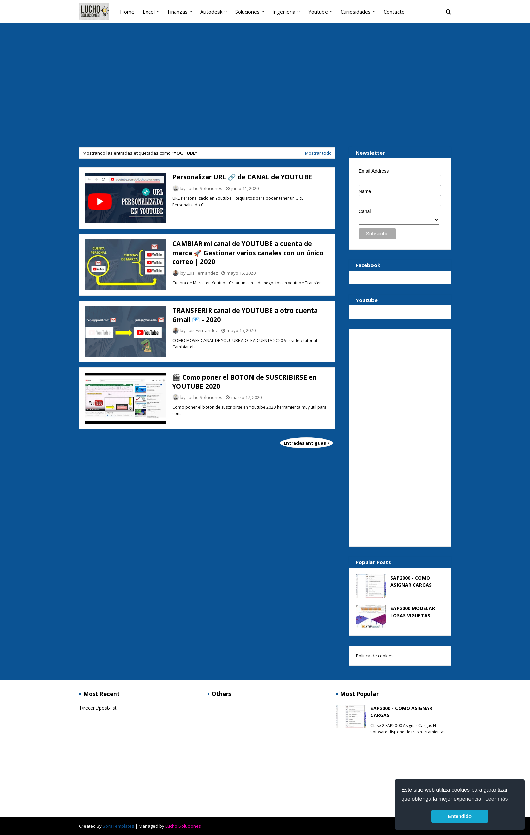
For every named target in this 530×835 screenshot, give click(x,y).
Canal (365, 211)
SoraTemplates (118, 826)
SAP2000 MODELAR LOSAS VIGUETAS (412, 612)
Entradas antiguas (305, 443)
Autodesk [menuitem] (211, 11)
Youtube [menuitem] (318, 11)
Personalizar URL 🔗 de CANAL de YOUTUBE (242, 177)
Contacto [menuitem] (394, 11)
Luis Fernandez (202, 273)
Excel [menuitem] (149, 11)
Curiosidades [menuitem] (356, 11)
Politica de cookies (375, 655)
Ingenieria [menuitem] (283, 11)
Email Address (374, 171)
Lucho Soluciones (204, 188)
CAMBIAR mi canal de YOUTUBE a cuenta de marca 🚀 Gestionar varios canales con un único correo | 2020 (247, 252)
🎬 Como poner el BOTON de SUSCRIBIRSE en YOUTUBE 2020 (244, 382)
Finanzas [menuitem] (178, 11)
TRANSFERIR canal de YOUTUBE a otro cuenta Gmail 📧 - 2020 (245, 315)
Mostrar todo (318, 153)
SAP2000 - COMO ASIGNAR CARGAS (411, 581)
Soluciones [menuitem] (247, 11)
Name (365, 191)
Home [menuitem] (127, 11)
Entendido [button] (460, 816)
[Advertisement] (265, 86)
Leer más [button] (496, 799)
